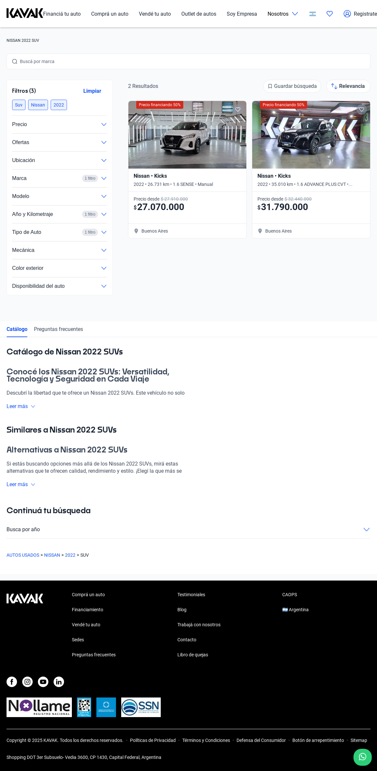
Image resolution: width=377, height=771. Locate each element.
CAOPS (289, 594)
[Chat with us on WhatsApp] (363, 757)
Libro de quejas (192, 654)
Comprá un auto (109, 14)
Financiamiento (87, 609)
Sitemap (359, 740)
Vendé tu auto (155, 14)
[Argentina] (312, 13)
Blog (182, 609)
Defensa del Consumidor (261, 740)
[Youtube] (43, 682)
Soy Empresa (242, 14)
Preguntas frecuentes (58, 329)
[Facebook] (12, 682)
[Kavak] (25, 13)
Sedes (78, 639)
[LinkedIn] (59, 682)
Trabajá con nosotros (199, 624)
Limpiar (92, 91)
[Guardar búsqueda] (292, 86)
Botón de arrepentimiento (318, 740)
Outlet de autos (198, 14)
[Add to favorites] (238, 109)
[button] (18, 105)
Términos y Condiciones (206, 740)
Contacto (186, 639)
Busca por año (188, 529)
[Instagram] (27, 682)
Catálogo (17, 329)
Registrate (360, 14)
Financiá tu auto (62, 14)
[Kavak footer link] (25, 625)
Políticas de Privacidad (153, 740)
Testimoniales (191, 594)
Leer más (21, 406)
